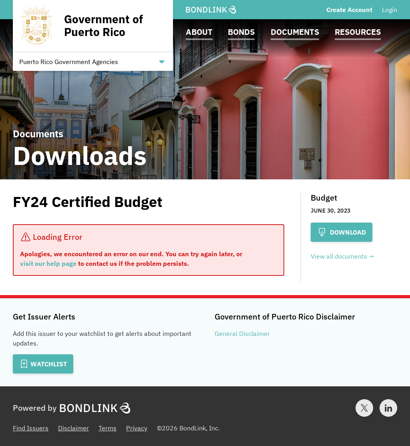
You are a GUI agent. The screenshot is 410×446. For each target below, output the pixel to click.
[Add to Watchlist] (43, 364)
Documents (295, 31)
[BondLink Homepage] (211, 10)
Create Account (349, 10)
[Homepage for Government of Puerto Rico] (93, 25)
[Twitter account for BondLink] (364, 408)
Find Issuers (30, 428)
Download (341, 232)
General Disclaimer (242, 333)
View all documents (339, 256)
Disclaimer (73, 428)
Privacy (136, 428)
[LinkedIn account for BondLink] (388, 408)
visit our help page (48, 263)
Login (389, 10)
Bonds (241, 31)
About (199, 31)
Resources (358, 31)
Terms (107, 428)
